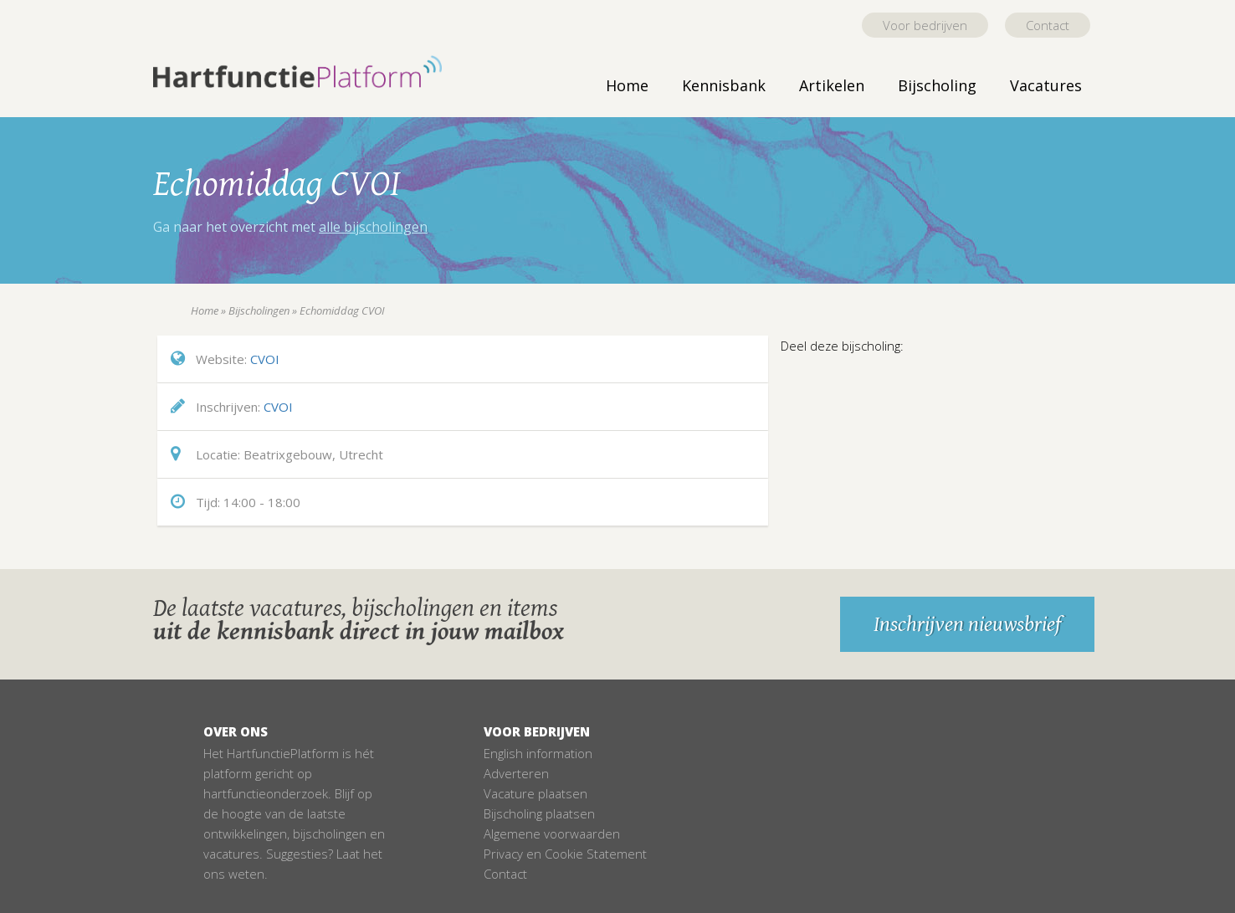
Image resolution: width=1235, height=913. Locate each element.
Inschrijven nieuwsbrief (967, 624)
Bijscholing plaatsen (539, 813)
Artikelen (831, 85)
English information (538, 753)
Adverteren (516, 773)
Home (627, 85)
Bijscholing (937, 85)
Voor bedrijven (925, 25)
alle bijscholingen (373, 227)
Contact (1047, 25)
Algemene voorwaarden (552, 833)
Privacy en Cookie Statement (565, 853)
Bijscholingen (259, 310)
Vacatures (1046, 85)
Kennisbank (724, 85)
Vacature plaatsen (535, 793)
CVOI (264, 359)
